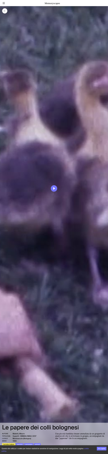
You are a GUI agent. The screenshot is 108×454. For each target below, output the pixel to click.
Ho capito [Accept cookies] (101, 448)
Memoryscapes (52, 3)
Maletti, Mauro (19, 433)
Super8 (16, 436)
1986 (15, 441)
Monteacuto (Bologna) (22, 438)
